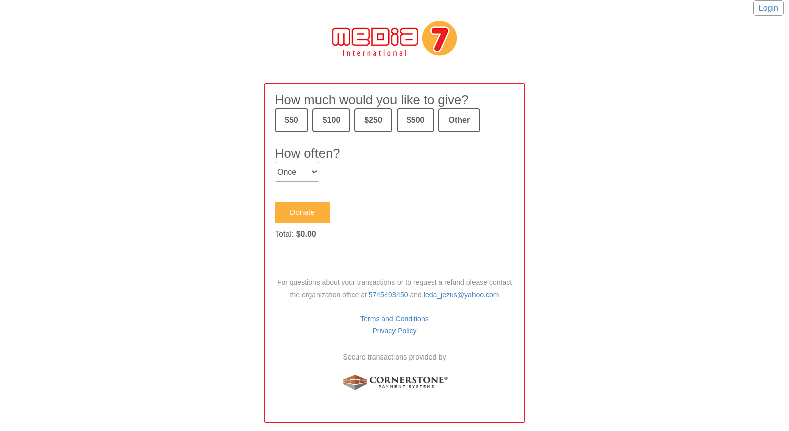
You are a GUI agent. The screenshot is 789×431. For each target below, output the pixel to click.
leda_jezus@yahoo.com (461, 295)
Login (768, 8)
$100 (332, 120)
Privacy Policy (394, 331)
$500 (416, 120)
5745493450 (388, 295)
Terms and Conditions (394, 319)
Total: (296, 234)
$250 (373, 120)
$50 (291, 120)
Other (459, 120)
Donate (302, 212)
